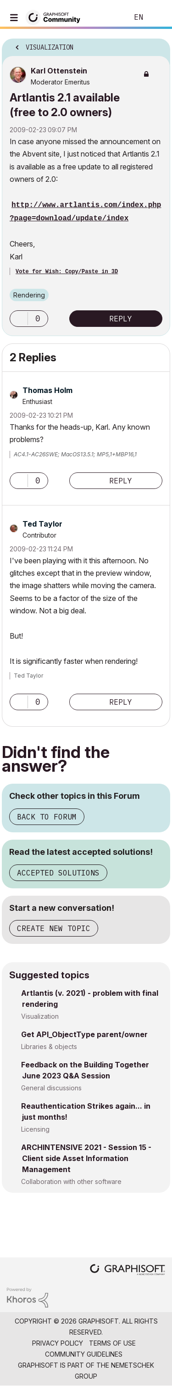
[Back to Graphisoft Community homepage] (56, 17)
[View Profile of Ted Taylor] (42, 523)
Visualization (40, 1016)
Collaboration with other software (71, 1181)
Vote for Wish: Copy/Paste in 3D (67, 272)
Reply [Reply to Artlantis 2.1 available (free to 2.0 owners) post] (120, 318)
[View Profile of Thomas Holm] (47, 390)
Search (107, 17)
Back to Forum (47, 816)
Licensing (35, 1129)
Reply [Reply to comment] (120, 480)
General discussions (51, 1088)
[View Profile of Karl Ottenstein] (59, 70)
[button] (19, 318)
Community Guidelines (83, 1354)
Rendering (29, 295)
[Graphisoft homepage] (127, 1270)
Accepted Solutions (58, 872)
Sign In (157, 17)
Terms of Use (112, 1343)
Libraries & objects (49, 1046)
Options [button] (157, 44)
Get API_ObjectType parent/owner (84, 1034)
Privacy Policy (57, 1343)
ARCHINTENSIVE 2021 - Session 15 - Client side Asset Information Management (86, 1158)
